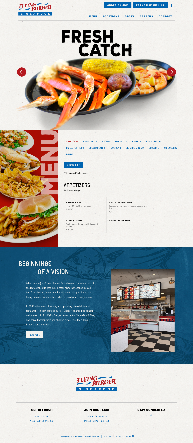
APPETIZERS (72, 141)
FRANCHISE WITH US (150, 5)
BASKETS (137, 141)
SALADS (107, 141)
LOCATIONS (111, 16)
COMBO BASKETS (156, 141)
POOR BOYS (116, 148)
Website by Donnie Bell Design (119, 436)
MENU (93, 16)
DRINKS (69, 154)
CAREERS (146, 16)
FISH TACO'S (122, 141)
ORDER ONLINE (116, 5)
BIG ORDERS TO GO (136, 148)
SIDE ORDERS (172, 148)
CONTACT (165, 16)
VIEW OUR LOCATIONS (41, 421)
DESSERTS (155, 148)
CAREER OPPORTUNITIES (96, 421)
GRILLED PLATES (97, 148)
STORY (129, 16)
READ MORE (35, 335)
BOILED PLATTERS (75, 148)
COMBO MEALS (91, 141)
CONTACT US (41, 416)
